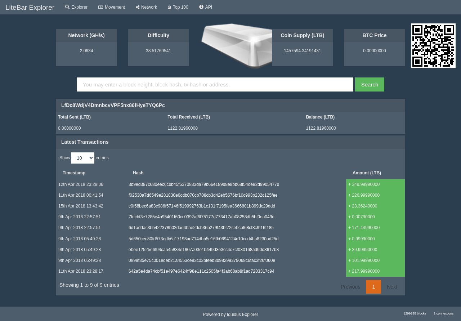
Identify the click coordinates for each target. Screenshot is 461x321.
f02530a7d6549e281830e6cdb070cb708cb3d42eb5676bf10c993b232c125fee (203, 195)
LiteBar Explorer (29, 7)
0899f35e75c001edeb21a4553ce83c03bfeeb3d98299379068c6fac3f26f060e (202, 260)
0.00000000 (374, 50)
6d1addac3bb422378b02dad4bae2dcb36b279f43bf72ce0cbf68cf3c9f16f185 (201, 227)
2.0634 (86, 50)
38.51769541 (158, 50)
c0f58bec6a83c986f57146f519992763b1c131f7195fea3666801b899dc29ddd (202, 206)
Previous (350, 287)
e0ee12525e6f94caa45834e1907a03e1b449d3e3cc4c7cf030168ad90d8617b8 (204, 249)
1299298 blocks (414, 313)
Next (392, 287)
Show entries (84, 158)
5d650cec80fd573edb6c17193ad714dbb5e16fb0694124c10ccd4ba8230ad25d (203, 238)
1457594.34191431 (302, 50)
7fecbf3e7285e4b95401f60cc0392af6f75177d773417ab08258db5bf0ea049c (201, 216)
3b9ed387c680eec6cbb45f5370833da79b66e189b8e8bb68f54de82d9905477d (204, 184)
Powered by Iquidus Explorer (230, 314)
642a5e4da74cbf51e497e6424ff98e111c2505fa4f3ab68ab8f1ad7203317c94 (201, 271)
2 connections (444, 313)
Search (370, 84)
